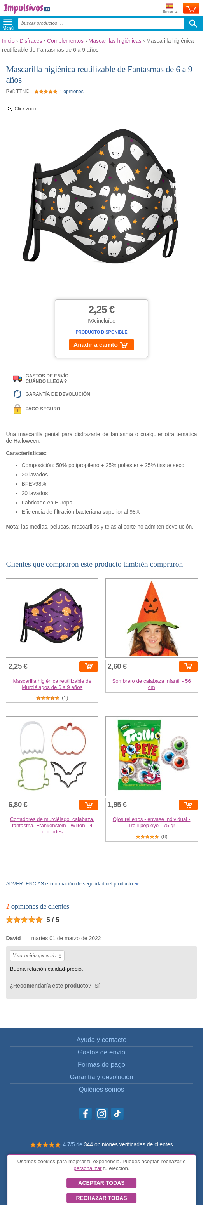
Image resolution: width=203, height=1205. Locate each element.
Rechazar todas (101, 1198)
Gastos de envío (101, 1052)
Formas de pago (101, 1064)
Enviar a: (170, 9)
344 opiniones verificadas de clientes (128, 1144)
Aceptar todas (101, 1183)
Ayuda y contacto (101, 1039)
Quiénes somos (101, 1089)
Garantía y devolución (101, 1077)
